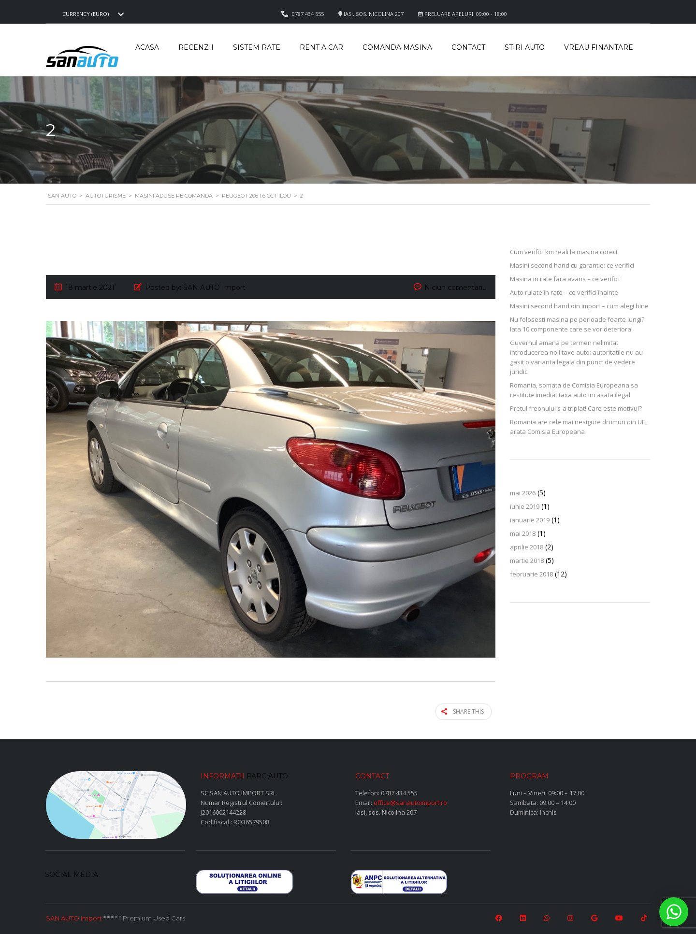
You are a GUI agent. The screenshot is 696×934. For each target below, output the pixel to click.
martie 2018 (527, 560)
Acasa (147, 47)
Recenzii (196, 47)
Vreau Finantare (598, 47)
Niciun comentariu (455, 287)
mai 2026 (523, 493)
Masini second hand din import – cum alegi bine (579, 306)
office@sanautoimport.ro (410, 800)
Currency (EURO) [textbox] (85, 14)
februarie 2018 (531, 574)
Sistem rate (256, 47)
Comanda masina (397, 47)
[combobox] (92, 14)
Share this (467, 710)
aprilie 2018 (526, 547)
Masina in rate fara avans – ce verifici (565, 278)
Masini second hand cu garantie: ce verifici (572, 265)
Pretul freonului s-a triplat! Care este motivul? (576, 408)
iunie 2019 (524, 506)
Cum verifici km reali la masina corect (564, 251)
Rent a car (321, 47)
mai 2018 (523, 533)
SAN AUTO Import (74, 916)
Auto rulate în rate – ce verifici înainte (564, 292)
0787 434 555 (399, 790)
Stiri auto (525, 47)
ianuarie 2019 (530, 520)
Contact (468, 47)
